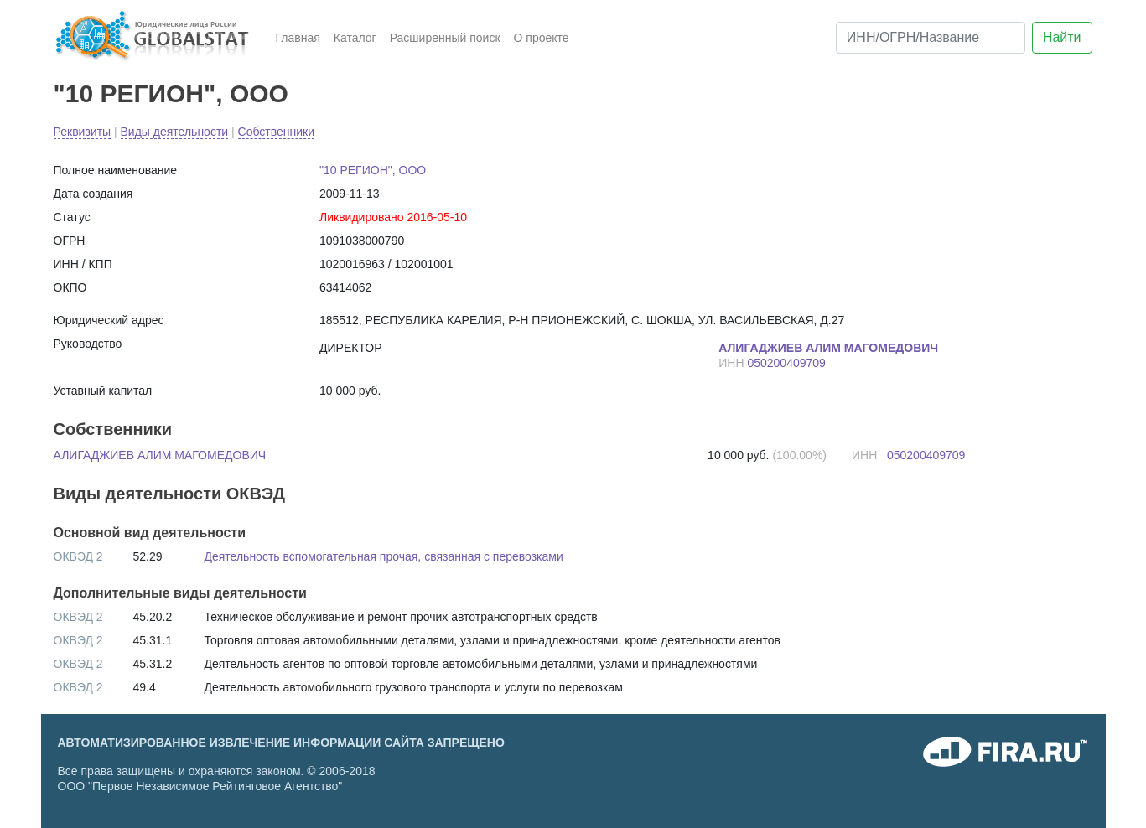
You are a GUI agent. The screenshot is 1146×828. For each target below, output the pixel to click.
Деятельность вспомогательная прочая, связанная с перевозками (384, 556)
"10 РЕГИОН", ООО (171, 93)
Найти (1062, 37)
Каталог (355, 37)
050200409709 (786, 363)
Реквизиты (82, 131)
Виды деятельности (175, 131)
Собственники (276, 131)
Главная (298, 37)
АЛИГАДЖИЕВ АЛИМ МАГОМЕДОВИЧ (160, 455)
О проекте (541, 37)
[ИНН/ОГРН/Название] (930, 38)
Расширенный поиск (445, 37)
